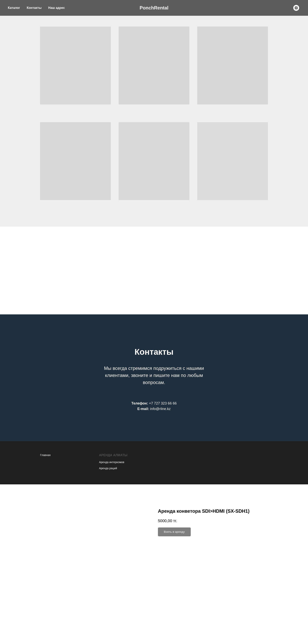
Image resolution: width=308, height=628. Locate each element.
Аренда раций (108, 468)
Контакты (34, 7)
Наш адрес (56, 7)
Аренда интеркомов (111, 462)
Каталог (14, 7)
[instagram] (296, 8)
